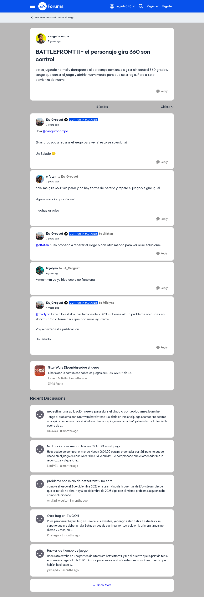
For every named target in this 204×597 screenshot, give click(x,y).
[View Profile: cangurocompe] (41, 38)
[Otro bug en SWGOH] (107, 525)
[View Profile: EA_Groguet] (40, 122)
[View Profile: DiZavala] (40, 414)
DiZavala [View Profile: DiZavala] (52, 431)
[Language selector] (122, 6)
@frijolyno (43, 314)
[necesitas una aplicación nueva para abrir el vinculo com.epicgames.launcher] (107, 421)
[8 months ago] (68, 431)
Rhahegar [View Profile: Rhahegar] (53, 535)
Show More (102, 585)
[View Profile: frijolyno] (40, 270)
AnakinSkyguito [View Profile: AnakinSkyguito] (57, 500)
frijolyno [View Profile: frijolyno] (52, 268)
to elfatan (106, 234)
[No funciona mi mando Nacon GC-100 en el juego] (107, 456)
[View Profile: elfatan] (40, 179)
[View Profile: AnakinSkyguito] (40, 484)
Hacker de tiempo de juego (67, 550)
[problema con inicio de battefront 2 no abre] (107, 490)
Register (153, 6)
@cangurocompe (55, 131)
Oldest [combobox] (167, 107)
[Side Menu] (32, 6)
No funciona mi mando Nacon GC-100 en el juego (84, 446)
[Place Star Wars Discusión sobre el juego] (90, 367)
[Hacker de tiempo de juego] (107, 560)
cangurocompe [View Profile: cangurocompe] (58, 36)
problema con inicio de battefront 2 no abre (79, 481)
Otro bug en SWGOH (63, 516)
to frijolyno (106, 303)
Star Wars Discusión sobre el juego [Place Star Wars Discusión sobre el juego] (52, 17)
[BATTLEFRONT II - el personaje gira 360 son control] (72, 125)
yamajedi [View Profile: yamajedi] (52, 570)
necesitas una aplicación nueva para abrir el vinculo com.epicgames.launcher (104, 411)
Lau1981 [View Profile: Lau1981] (52, 466)
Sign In (167, 6)
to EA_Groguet (67, 176)
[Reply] (161, 91)
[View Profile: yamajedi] (40, 554)
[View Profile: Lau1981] (40, 449)
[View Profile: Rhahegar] (40, 519)
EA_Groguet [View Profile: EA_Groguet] (54, 120)
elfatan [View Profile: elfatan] (51, 176)
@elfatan (42, 245)
